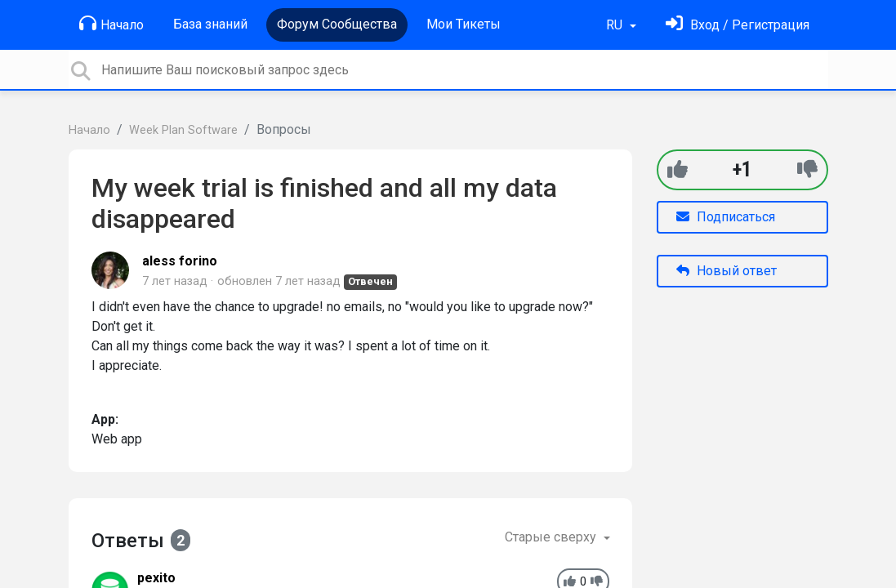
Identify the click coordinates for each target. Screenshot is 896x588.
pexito (156, 578)
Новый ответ (726, 270)
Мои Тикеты (463, 24)
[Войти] (737, 25)
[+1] (677, 169)
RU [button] (616, 25)
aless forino (179, 261)
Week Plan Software (183, 130)
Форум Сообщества (337, 24)
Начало (111, 24)
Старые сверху (552, 537)
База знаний (210, 24)
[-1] (807, 169)
